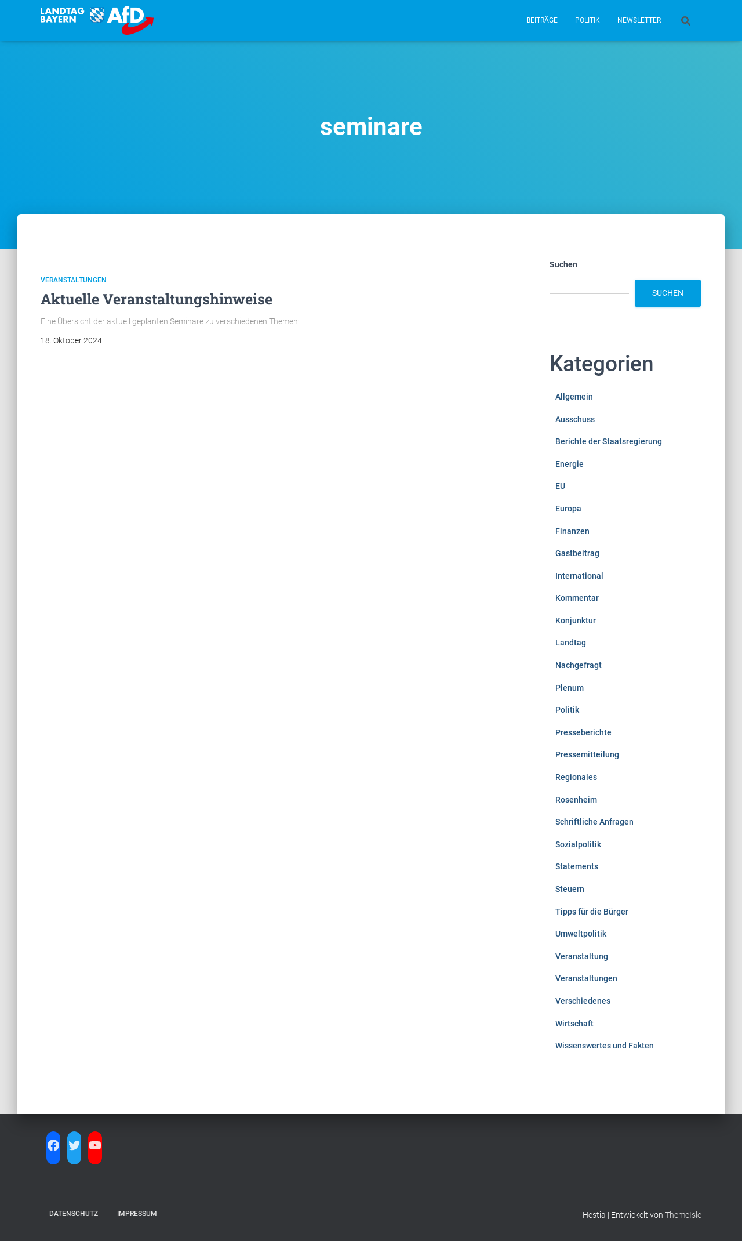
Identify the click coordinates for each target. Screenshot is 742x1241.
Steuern (569, 889)
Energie (569, 464)
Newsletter (639, 20)
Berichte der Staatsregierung (608, 441)
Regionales (576, 777)
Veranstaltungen (74, 280)
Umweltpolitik (580, 933)
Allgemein (574, 396)
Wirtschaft (574, 1023)
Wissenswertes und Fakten (604, 1045)
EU (560, 486)
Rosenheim (576, 799)
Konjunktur (575, 620)
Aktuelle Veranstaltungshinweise (156, 299)
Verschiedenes (582, 1001)
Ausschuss (575, 419)
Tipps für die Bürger (591, 911)
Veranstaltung (581, 956)
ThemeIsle (683, 1215)
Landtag (570, 642)
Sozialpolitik (578, 844)
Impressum (137, 1214)
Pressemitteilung (587, 754)
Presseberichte (583, 732)
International (579, 575)
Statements (576, 866)
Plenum (569, 687)
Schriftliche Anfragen (594, 821)
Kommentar (577, 598)
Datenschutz (73, 1214)
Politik (587, 20)
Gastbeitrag (577, 553)
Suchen (563, 264)
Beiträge (542, 20)
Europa (568, 508)
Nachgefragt (578, 665)
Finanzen (572, 531)
